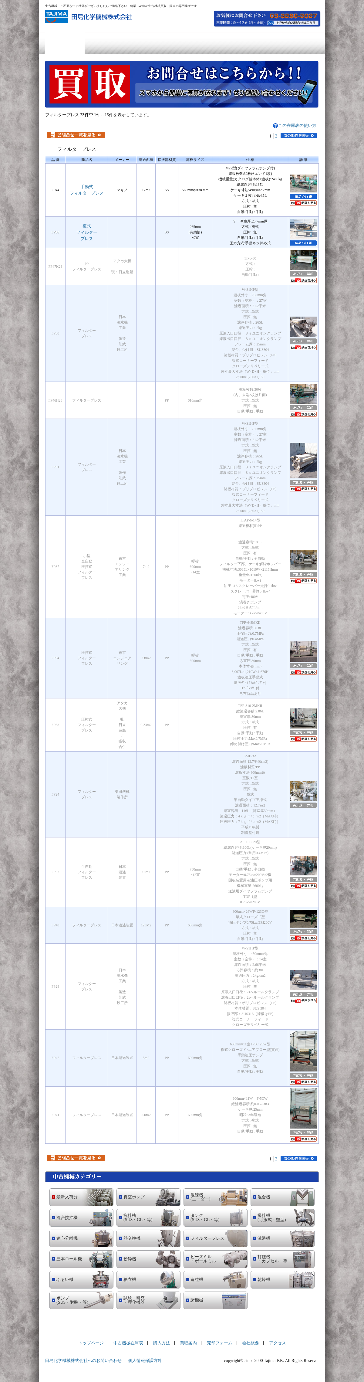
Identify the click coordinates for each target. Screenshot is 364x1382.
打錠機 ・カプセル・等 (272, 1259)
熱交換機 (131, 1238)
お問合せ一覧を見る (76, 135)
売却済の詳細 (303, 274)
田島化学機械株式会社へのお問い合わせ (83, 1360)
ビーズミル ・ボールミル (203, 1259)
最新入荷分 (67, 1197)
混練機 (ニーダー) (200, 1197)
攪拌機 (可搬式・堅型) (272, 1217)
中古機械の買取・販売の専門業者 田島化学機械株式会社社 (89, 16)
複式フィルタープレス (86, 232)
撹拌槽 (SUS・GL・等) (138, 1217)
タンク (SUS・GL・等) (205, 1217)
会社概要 (260, 43)
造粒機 (196, 1279)
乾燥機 (264, 1279)
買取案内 (182, 43)
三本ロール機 (69, 1259)
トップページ (65, 43)
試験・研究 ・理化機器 (134, 1300)
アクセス (299, 43)
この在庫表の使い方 (297, 125)
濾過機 (264, 1238)
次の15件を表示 (299, 135)
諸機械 (196, 1300)
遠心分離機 (67, 1238)
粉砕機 (129, 1259)
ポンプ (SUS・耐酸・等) (72, 1300)
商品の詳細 (303, 196)
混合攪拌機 (67, 1217)
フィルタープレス (207, 1238)
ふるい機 (64, 1279)
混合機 (264, 1197)
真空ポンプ (134, 1197)
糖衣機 (129, 1279)
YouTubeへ (303, 202)
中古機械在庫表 (104, 43)
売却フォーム (221, 43)
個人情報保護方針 (145, 1360)
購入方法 (143, 43)
